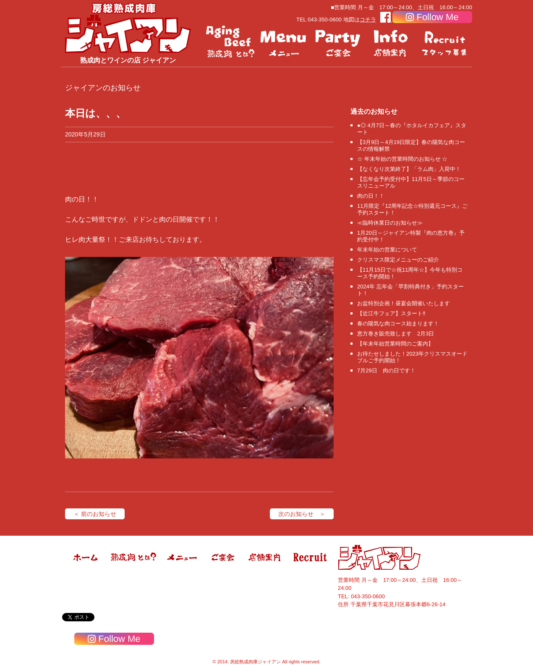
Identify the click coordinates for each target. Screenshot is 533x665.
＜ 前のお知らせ (94, 514)
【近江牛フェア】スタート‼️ (391, 313)
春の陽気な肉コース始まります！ (398, 323)
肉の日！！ (370, 196)
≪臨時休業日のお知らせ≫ (390, 223)
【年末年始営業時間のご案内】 (395, 343)
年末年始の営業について (387, 249)
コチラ (368, 19)
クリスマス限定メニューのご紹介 (398, 260)
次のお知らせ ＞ (301, 514)
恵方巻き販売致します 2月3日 (395, 333)
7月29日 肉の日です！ (386, 370)
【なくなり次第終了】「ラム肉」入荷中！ (409, 169)
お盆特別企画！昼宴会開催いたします (403, 303)
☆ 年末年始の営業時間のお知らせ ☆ (402, 159)
